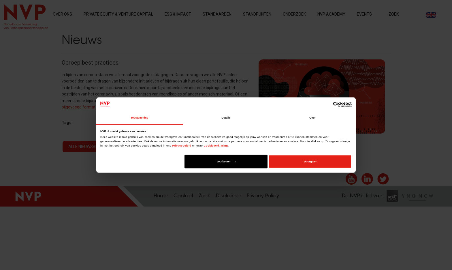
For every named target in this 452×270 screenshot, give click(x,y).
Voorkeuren (226, 161)
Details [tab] (225, 117)
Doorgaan (310, 161)
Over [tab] (312, 117)
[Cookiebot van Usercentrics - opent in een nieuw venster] (326, 104)
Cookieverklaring (216, 145)
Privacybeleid (181, 145)
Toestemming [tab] (139, 117)
